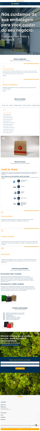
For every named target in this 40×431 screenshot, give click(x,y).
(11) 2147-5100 (3, 404)
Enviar (20, 368)
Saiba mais (4, 75)
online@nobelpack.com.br (4, 408)
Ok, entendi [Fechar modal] (20, 429)
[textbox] (20, 6)
